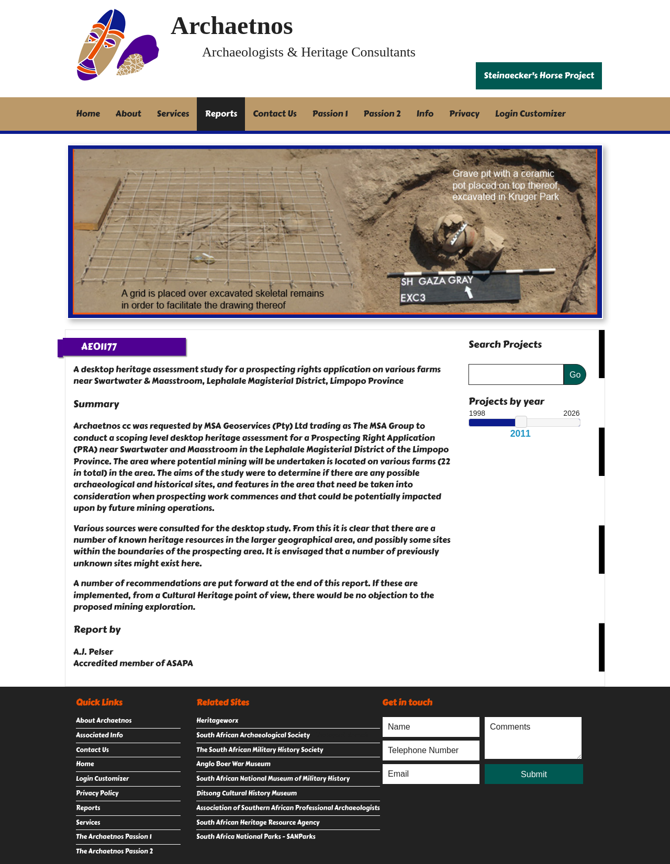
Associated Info (99, 735)
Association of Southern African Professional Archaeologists (288, 808)
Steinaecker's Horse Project (539, 75)
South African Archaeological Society (253, 735)
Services (173, 113)
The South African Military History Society (259, 750)
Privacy (464, 113)
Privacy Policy (97, 793)
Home (88, 113)
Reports (221, 113)
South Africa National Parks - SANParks (256, 837)
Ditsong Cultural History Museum (246, 793)
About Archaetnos (103, 720)
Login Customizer (530, 113)
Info (425, 113)
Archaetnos (232, 25)
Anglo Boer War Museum (233, 764)
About (128, 113)
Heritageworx (217, 720)
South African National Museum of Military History (273, 778)
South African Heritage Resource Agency (257, 822)
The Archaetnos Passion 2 (114, 851)
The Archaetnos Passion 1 (113, 837)
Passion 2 (381, 113)
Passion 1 (330, 113)
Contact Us (275, 113)
